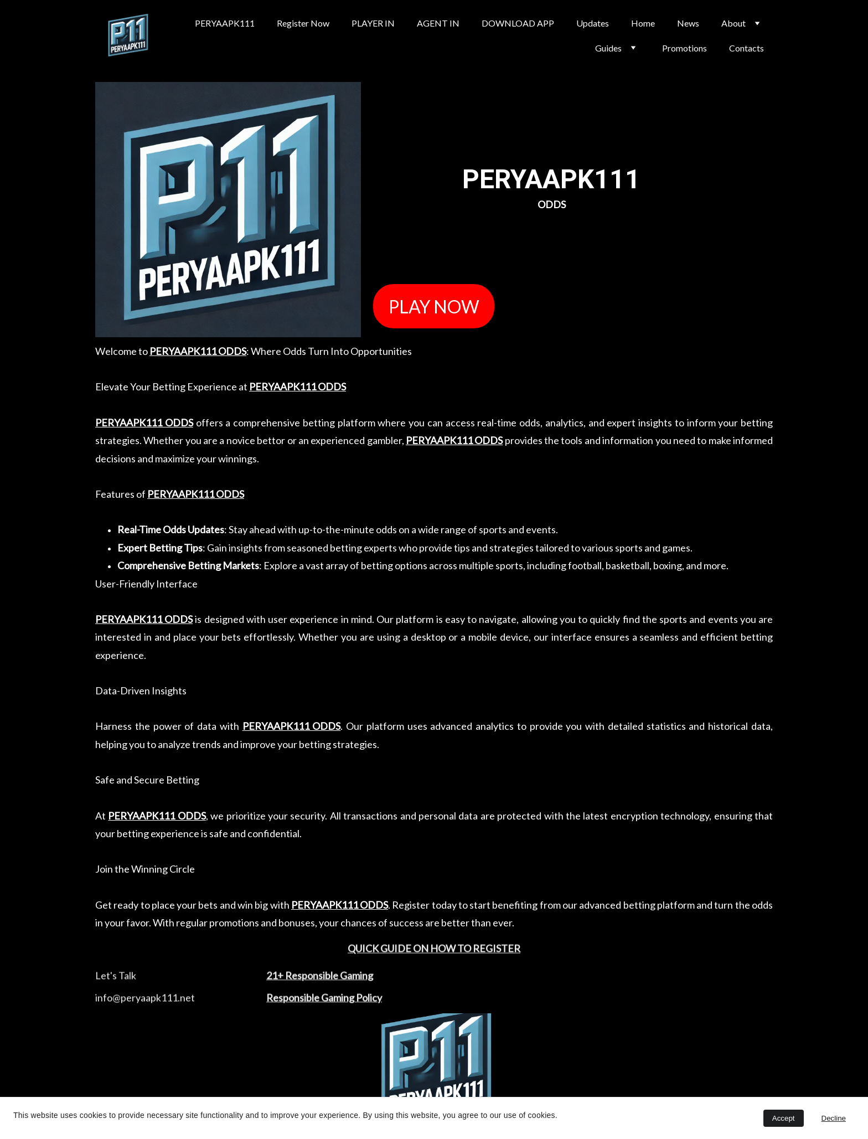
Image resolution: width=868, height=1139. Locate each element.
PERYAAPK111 (225, 23)
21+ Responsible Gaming (319, 979)
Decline (834, 1118)
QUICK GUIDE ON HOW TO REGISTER (434, 951)
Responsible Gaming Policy (324, 1002)
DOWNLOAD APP (518, 23)
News (688, 23)
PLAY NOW (434, 306)
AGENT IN (438, 23)
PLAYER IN (373, 23)
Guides (608, 48)
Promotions (684, 48)
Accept (783, 1118)
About (733, 23)
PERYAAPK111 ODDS (197, 351)
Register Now (303, 23)
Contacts (746, 48)
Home (643, 23)
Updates (592, 23)
